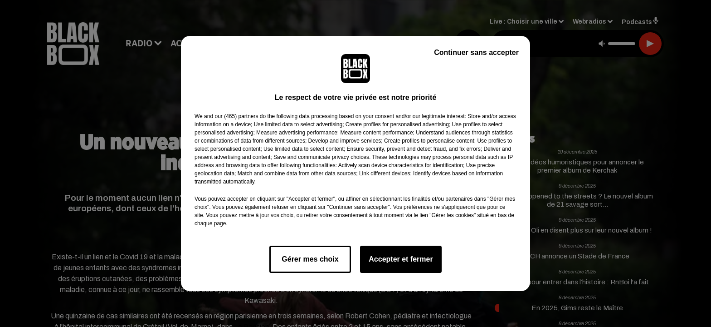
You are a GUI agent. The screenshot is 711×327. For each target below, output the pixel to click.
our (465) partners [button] (236, 116)
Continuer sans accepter (476, 52)
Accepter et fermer (401, 259)
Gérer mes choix (310, 259)
